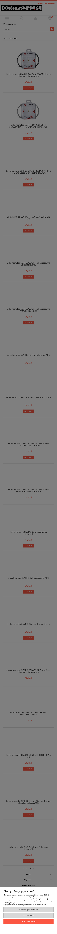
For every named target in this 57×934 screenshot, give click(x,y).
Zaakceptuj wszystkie (28, 921)
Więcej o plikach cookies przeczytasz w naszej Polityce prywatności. (24, 905)
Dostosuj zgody (28, 915)
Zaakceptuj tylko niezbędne (28, 910)
